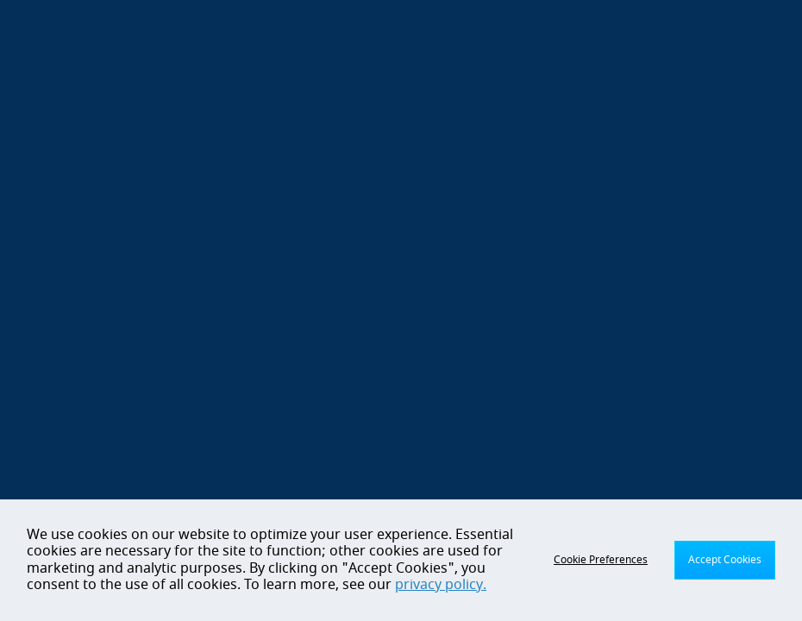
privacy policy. (440, 584)
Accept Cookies (724, 560)
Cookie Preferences (601, 560)
